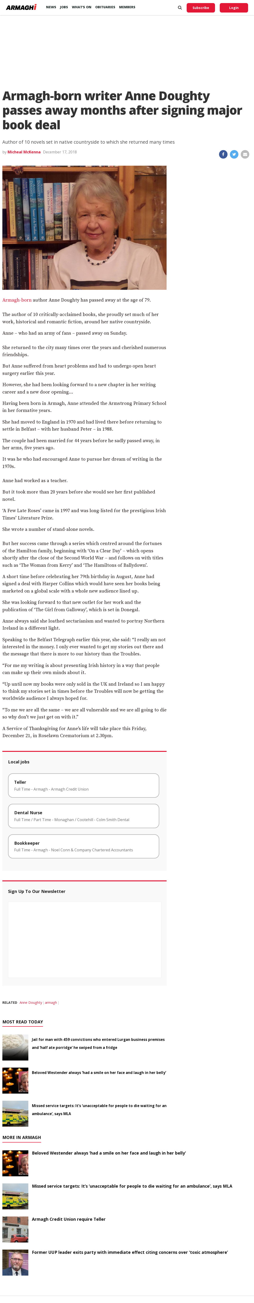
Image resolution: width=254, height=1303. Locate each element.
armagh (51, 1002)
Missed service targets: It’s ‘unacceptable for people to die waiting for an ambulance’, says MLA (132, 1186)
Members (127, 7)
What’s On (81, 7)
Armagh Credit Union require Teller (69, 1219)
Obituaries (105, 7)
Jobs (64, 7)
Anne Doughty (31, 1002)
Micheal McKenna (24, 152)
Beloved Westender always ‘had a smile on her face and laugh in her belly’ (99, 1072)
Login (234, 7)
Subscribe (201, 7)
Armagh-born (17, 300)
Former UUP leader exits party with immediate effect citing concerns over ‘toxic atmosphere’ (130, 1252)
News (51, 7)
